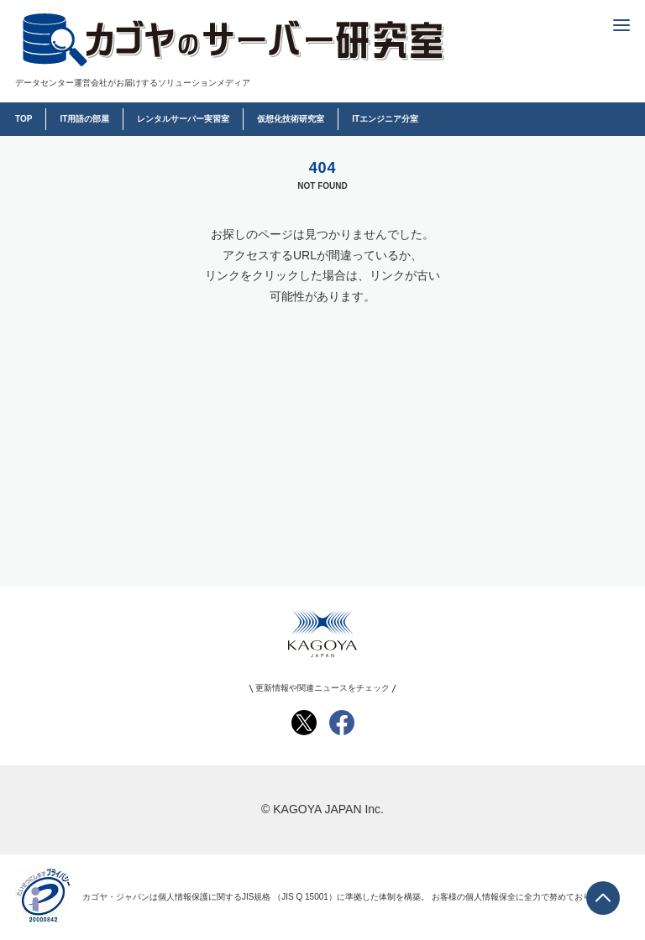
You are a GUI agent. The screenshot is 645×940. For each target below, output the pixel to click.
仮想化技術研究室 (290, 118)
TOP (23, 118)
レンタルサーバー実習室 (183, 118)
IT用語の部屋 (84, 118)
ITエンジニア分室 (385, 118)
